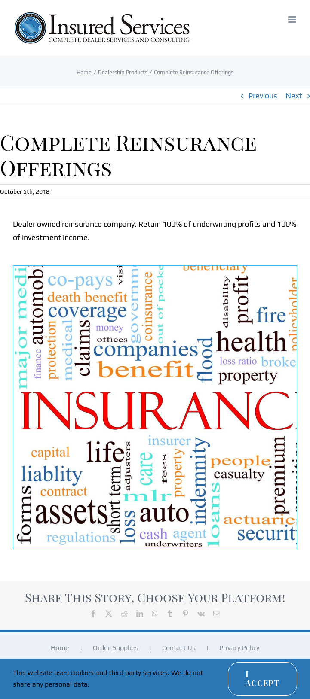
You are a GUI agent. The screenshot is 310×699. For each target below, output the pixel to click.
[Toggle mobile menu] (292, 19)
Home (60, 648)
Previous (263, 95)
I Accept (262, 678)
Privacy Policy (239, 648)
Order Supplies (115, 648)
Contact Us (179, 648)
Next (293, 95)
